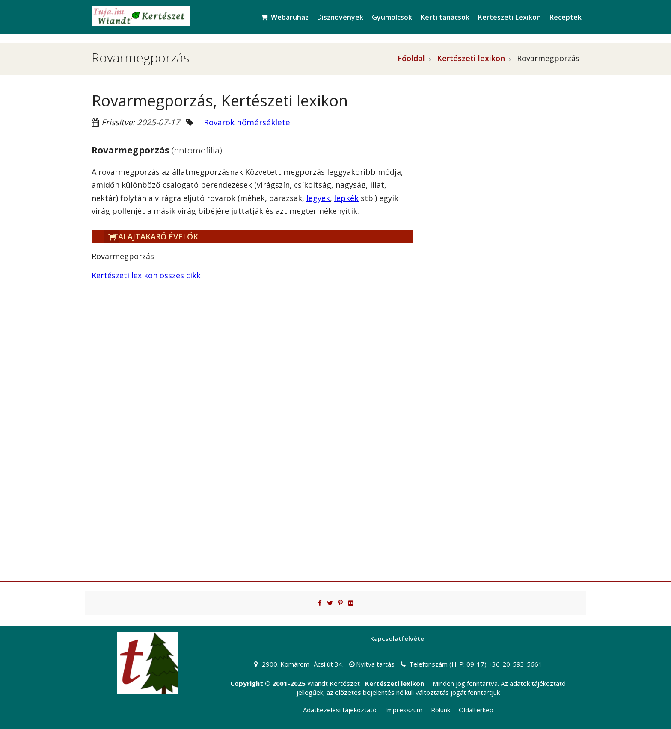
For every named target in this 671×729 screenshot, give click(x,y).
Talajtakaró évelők (151, 236)
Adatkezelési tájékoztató (340, 709)
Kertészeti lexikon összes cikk (146, 275)
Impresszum (403, 709)
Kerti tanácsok (445, 17)
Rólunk (440, 709)
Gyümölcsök (392, 17)
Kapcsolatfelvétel (398, 638)
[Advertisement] (502, 165)
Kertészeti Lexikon (509, 17)
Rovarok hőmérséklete (247, 122)
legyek (318, 198)
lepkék (346, 198)
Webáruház (285, 17)
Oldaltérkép (476, 709)
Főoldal (411, 58)
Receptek (565, 17)
